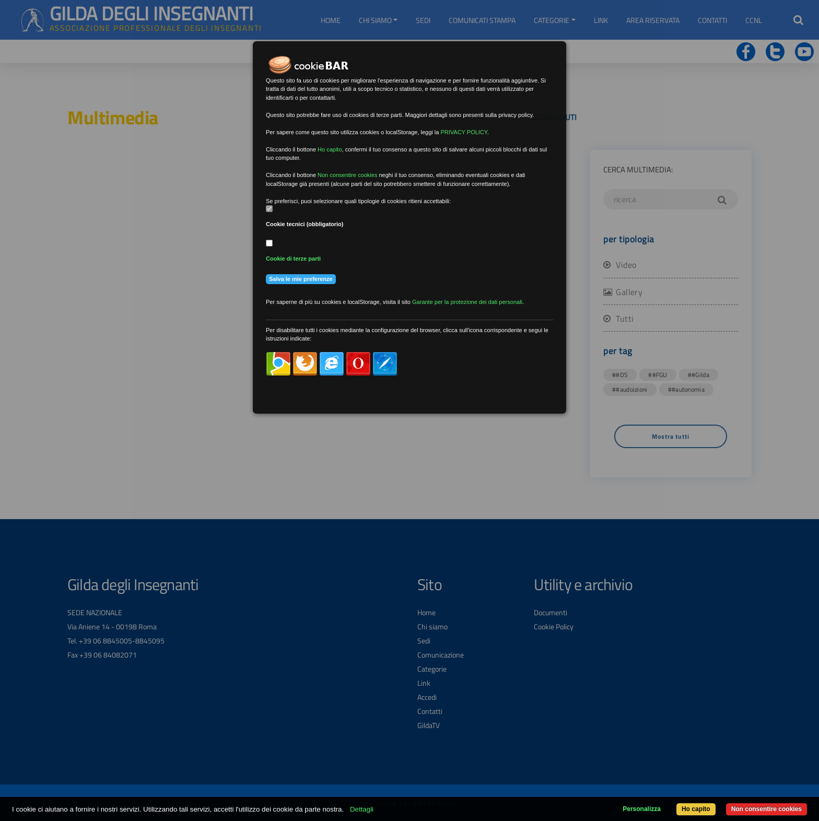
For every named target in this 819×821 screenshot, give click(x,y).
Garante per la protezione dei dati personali (467, 302)
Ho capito (696, 809)
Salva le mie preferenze (301, 279)
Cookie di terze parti (293, 258)
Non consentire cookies (766, 809)
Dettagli (361, 809)
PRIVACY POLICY (463, 132)
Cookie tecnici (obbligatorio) (305, 224)
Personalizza (642, 809)
